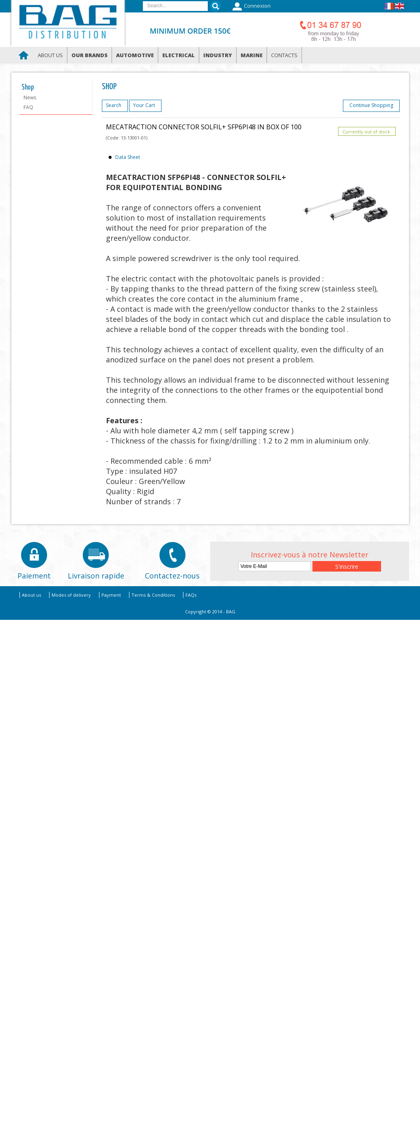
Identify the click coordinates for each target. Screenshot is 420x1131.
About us (50, 55)
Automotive (135, 55)
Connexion (250, 6)
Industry (217, 55)
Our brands (89, 55)
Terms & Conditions (153, 595)
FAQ (28, 107)
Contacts (284, 55)
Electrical (178, 55)
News (30, 97)
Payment (111, 595)
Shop (28, 87)
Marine (252, 55)
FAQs (190, 595)
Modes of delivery (71, 595)
